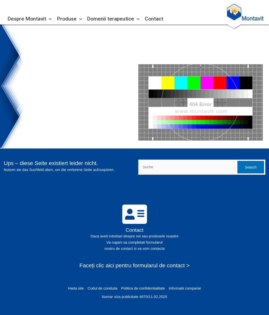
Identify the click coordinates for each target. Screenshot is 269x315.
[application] (49, 18)
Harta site (76, 288)
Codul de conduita (102, 288)
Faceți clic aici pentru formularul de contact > (135, 265)
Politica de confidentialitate (143, 288)
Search (251, 167)
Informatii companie (185, 288)
